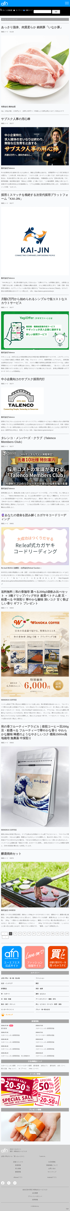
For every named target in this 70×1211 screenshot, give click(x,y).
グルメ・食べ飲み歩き (43, 1009)
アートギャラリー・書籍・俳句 (46, 999)
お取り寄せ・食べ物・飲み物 (10, 978)
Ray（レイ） (13, 1068)
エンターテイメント (7, 1009)
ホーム (4, 19)
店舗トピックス (18, 1162)
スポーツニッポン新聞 (8, 1065)
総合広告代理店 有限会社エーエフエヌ (35, 1189)
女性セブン (44, 1065)
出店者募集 (51, 1162)
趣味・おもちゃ (41, 994)
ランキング (7, 1014)
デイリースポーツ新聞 (24, 1065)
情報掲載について (52, 1165)
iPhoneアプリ (18, 1177)
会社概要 (35, 1193)
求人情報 (18, 1168)
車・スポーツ (5, 994)
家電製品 (4, 988)
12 (62, 933)
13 (67, 933)
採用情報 (35, 1199)
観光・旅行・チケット (8, 1004)
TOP (67, 1209)
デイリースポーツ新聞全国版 (45, 1035)
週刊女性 (53, 1065)
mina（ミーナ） (34, 1068)
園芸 (37, 983)
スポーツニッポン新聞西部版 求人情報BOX (15, 1056)
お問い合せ (51, 1168)
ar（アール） (23, 1068)
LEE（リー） (61, 1065)
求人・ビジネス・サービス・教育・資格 (48, 1004)
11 (57, 933)
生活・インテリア (7, 983)
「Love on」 (42, 1156)
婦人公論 (4, 1068)
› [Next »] (5, 937)
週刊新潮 (4, 1028)
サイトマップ (52, 1172)
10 (53, 933)
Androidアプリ (52, 1177)
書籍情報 (18, 1172)
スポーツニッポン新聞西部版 (45, 1028)
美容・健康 (39, 988)
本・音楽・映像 (6, 999)
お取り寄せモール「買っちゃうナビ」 (13, 1156)
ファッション (40, 978)
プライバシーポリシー (35, 1196)
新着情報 (18, 1165)
